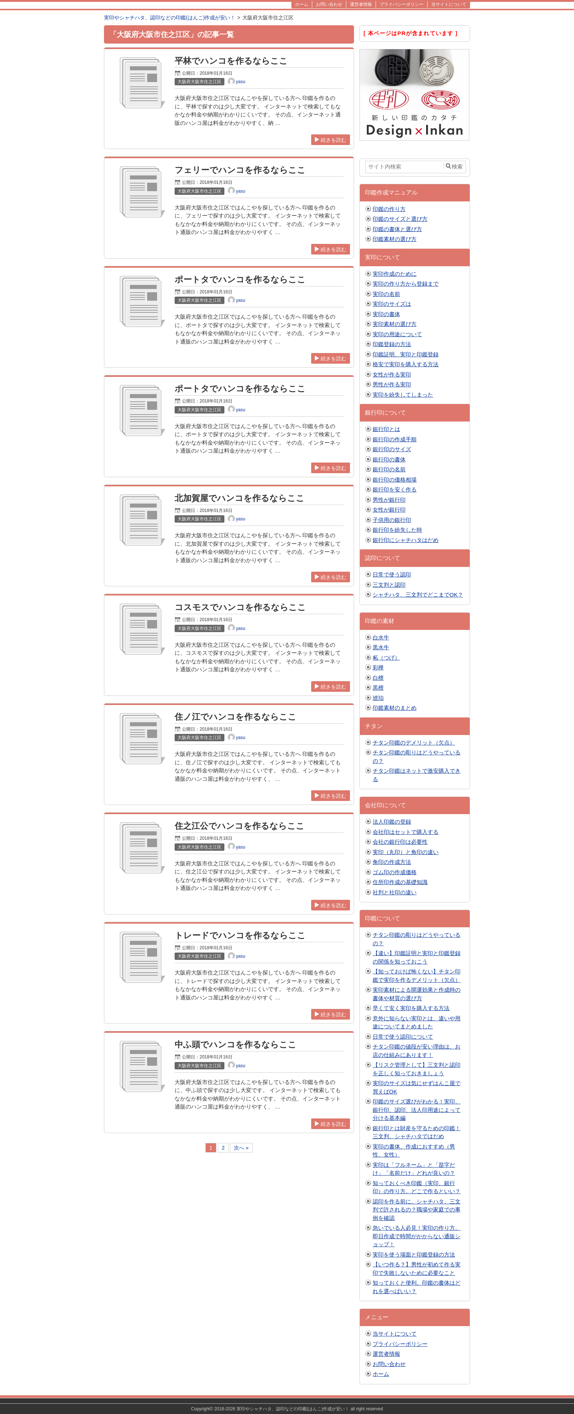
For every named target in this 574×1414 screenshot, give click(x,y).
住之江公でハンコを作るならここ (240, 826)
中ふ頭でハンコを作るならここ (236, 1044)
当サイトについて (395, 1334)
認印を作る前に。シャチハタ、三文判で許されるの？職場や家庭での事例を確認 (417, 1209)
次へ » (241, 1148)
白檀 (378, 678)
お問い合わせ (389, 1364)
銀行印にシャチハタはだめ (406, 540)
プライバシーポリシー (400, 1344)
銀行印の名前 (389, 469)
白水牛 (381, 637)
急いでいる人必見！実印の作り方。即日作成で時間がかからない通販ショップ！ (417, 1236)
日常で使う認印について (403, 1036)
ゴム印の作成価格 (395, 872)
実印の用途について (397, 334)
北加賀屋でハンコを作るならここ (240, 498)
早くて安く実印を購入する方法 (411, 1008)
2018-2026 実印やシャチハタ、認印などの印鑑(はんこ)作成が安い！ (281, 1408)
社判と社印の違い (395, 892)
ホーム (381, 1374)
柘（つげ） (386, 657)
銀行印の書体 (389, 459)
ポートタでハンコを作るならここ (240, 279)
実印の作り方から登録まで (406, 284)
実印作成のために (395, 274)
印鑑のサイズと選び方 (400, 219)
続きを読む (330, 140)
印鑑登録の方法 (392, 344)
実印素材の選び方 (395, 324)
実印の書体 (386, 314)
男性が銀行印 (389, 500)
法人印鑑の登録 (392, 822)
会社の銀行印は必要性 (400, 842)
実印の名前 (386, 294)
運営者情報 (386, 1354)
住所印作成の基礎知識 (400, 882)
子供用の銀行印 (392, 520)
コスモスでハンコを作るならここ (240, 607)
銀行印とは (386, 429)
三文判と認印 (389, 585)
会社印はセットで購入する (406, 832)
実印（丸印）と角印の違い (406, 852)
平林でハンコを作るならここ (231, 61)
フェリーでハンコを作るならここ (240, 170)
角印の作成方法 (392, 862)
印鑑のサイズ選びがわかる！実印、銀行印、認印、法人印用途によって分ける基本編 (417, 1109)
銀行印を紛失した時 (397, 530)
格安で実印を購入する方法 (406, 364)
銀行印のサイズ (392, 449)
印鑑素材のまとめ (395, 708)
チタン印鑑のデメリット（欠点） (414, 742)
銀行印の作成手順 (395, 439)
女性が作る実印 (392, 374)
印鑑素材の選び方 (395, 239)
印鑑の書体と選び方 (397, 229)
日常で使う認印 (392, 574)
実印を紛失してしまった (403, 394)
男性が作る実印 (392, 384)
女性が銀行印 (389, 509)
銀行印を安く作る (395, 489)
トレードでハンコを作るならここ (240, 935)
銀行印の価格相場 (395, 479)
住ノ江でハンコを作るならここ (236, 716)
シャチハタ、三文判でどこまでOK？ (418, 594)
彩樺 (378, 667)
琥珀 (378, 698)
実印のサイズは (392, 304)
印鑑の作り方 (389, 209)
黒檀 (378, 687)
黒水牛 (381, 647)
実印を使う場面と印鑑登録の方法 (414, 1254)
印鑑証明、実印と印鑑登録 (406, 354)
